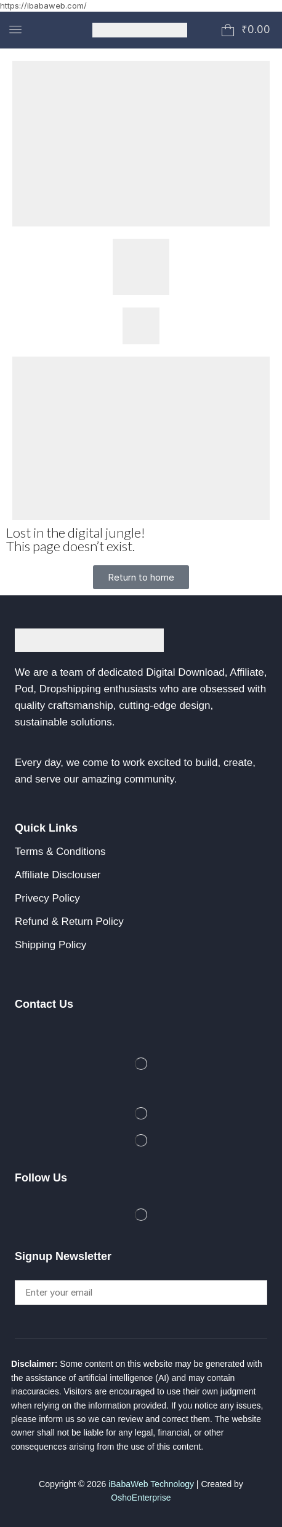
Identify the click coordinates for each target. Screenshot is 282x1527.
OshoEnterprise (141, 1497)
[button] (15, 29)
